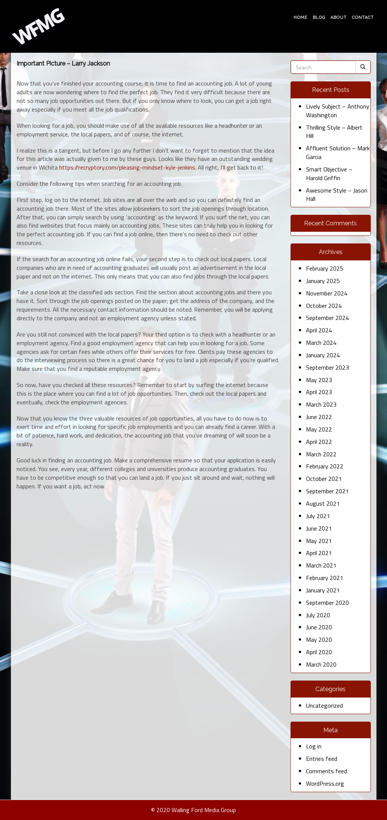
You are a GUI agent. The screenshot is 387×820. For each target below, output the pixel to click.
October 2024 (324, 305)
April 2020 (319, 651)
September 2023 (327, 367)
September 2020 (327, 602)
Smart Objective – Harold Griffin (329, 173)
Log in (313, 746)
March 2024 (321, 342)
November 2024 (326, 293)
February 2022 (324, 466)
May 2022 (319, 429)
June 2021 (319, 528)
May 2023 (319, 379)
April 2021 (319, 552)
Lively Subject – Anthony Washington (337, 110)
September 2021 (327, 491)
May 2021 (319, 540)
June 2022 (319, 416)
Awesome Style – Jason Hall (336, 194)
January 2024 (323, 355)
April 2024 (319, 330)
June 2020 (319, 627)
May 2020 (319, 639)
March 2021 (321, 565)
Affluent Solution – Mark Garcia (338, 152)
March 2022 (321, 454)
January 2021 (323, 590)
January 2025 (323, 280)
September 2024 (327, 317)
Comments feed (326, 771)
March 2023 (321, 404)
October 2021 (324, 478)
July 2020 (318, 615)
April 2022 (319, 441)
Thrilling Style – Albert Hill (334, 132)
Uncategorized (324, 705)
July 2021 (318, 515)
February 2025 (324, 268)
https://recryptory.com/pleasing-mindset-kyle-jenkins (127, 167)
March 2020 (321, 664)
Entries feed (321, 758)
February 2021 (324, 577)
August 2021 (323, 503)
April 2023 (319, 391)
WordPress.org (325, 783)
